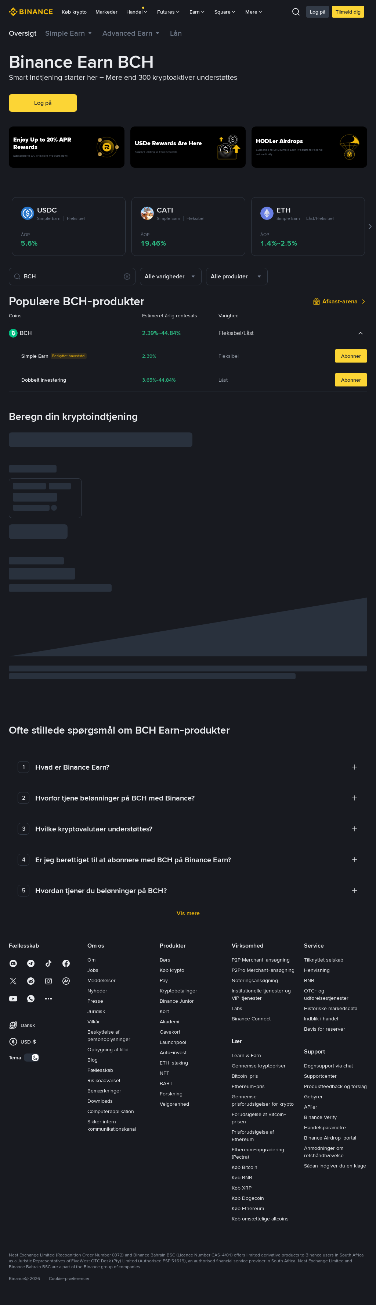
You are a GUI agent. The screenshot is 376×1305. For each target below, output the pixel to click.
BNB (309, 960)
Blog (92, 1039)
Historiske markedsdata (330, 988)
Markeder (106, 11)
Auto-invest (173, 1032)
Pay (164, 960)
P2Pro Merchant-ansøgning (263, 949)
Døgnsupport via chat (328, 1045)
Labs (237, 988)
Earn (197, 11)
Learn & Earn (246, 1035)
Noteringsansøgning (255, 960)
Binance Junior (177, 980)
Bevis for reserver (324, 1008)
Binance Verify (320, 1097)
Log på (317, 11)
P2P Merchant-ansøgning (261, 939)
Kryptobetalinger (178, 970)
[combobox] (171, 276)
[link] (176, 33)
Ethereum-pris (248, 1066)
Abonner (351, 356)
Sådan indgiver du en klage (335, 1145)
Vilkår (93, 1001)
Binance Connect (251, 998)
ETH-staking (174, 1042)
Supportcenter (320, 1055)
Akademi (169, 1001)
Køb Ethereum (248, 1188)
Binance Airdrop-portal (330, 1117)
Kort (164, 991)
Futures (169, 11)
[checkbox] (115, 571)
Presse (95, 980)
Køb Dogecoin (248, 1177)
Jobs (92, 949)
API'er (310, 1086)
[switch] (31, 1037)
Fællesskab (100, 1050)
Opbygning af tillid (108, 1029)
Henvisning (317, 949)
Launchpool (173, 1022)
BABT (166, 1063)
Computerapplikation (110, 1091)
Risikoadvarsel (103, 1060)
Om (91, 939)
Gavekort (170, 1011)
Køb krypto (74, 11)
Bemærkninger (104, 1070)
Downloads (100, 1080)
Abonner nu (31, 528)
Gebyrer (313, 1076)
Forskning (171, 1073)
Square (225, 11)
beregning (33, 660)
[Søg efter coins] (72, 276)
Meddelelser (101, 960)
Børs (165, 939)
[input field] (68, 440)
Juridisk (96, 991)
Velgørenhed (174, 1083)
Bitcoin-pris (245, 1055)
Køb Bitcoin (244, 1147)
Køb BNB (242, 1157)
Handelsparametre (325, 1107)
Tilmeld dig (348, 11)
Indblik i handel (321, 998)
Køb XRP (242, 1167)
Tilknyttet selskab (323, 939)
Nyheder (97, 970)
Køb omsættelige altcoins (260, 1198)
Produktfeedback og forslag (335, 1066)
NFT (164, 1052)
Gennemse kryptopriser (259, 1045)
